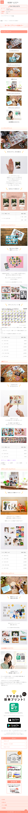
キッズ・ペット (7, 747)
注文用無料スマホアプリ (14, 122)
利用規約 (4, 808)
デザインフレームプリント (14, 107)
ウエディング (6, 741)
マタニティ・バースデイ (8, 744)
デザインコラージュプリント (14, 93)
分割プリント (14, 79)
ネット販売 (4, 805)
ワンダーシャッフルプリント (14, 65)
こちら (13, 15)
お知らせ (4, 802)
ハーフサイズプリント (14, 50)
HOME (1, 20)
